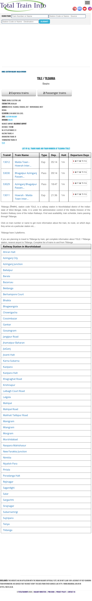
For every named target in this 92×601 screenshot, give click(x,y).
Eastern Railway (11, 72)
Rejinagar (8, 481)
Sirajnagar (8, 506)
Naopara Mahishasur (14, 445)
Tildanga (7, 530)
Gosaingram (9, 330)
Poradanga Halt (11, 475)
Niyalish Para (10, 463)
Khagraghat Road (12, 379)
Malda (10, 120)
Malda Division (21, 72)
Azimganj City (10, 258)
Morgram (8, 433)
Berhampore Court (13, 294)
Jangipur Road (10, 336)
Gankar (7, 324)
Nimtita (7, 457)
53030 (6, 173)
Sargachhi (8, 499)
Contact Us (71, 592)
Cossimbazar (10, 318)
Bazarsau (8, 282)
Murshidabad (10, 439)
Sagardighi (9, 487)
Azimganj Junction (13, 264)
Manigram (8, 421)
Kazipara (7, 366)
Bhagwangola (10, 306)
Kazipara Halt (10, 373)
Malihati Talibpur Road (15, 415)
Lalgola (7, 397)
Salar (5, 493)
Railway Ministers (40, 592)
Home (3, 72)
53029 (6, 184)
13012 (6, 162)
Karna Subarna (11, 360)
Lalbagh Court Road (14, 391)
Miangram (8, 427)
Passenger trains (54, 93)
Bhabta (7, 300)
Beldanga (8, 288)
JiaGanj (7, 348)
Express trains (19, 93)
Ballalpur (8, 270)
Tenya (6, 524)
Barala (6, 276)
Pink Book (51, 592)
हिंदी (3, 143)
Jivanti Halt (9, 354)
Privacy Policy (61, 592)
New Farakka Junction (15, 451)
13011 (6, 195)
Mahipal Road (10, 409)
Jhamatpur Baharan (14, 342)
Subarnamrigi (10, 512)
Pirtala (6, 469)
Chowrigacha (10, 312)
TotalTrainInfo (23, 592)
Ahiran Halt (9, 252)
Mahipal (7, 403)
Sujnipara (8, 518)
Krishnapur (9, 385)
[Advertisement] (46, 45)
